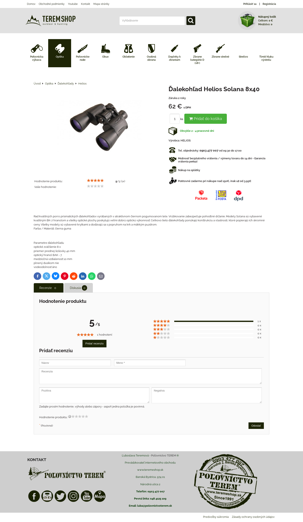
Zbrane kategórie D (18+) (197, 60)
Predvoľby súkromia (216, 516)
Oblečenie (128, 56)
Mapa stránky (101, 4)
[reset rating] (69, 416)
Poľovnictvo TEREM (163, 455)
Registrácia (269, 4)
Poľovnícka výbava (37, 58)
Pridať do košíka (205, 118)
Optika (60, 56)
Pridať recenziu (94, 343)
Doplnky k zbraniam (174, 58)
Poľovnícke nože (82, 58)
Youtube (73, 4)
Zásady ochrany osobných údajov (253, 516)
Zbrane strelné (220, 56)
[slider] (95, 180)
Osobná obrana (151, 58)
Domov (31, 4)
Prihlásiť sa (249, 4)
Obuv (105, 56)
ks (177, 119)
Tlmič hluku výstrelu (266, 58)
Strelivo (243, 56)
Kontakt (85, 4)
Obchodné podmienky (52, 4)
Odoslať (256, 425)
